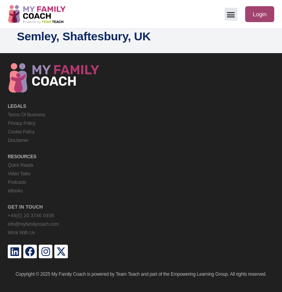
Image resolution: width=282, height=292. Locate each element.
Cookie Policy (21, 132)
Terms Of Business (26, 114)
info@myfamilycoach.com (33, 224)
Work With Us (21, 232)
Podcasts (17, 182)
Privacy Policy (21, 123)
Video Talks (19, 173)
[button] (231, 14)
